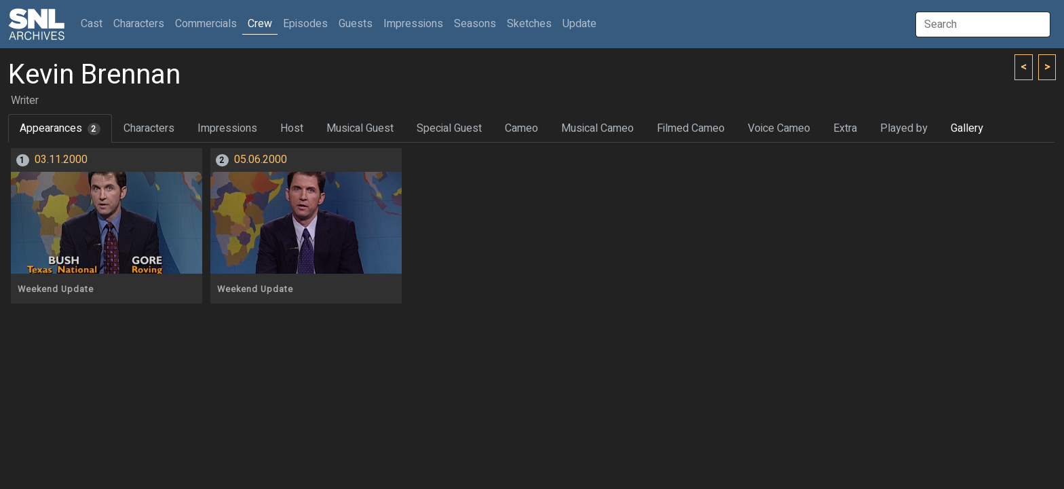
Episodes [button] (305, 24)
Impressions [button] (413, 24)
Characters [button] (138, 24)
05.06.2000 (260, 159)
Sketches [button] (529, 24)
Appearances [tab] (60, 128)
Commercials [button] (206, 24)
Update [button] (579, 24)
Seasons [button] (475, 24)
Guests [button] (356, 24)
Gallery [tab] (967, 128)
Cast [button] (94, 23)
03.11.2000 (61, 159)
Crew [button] (260, 24)
